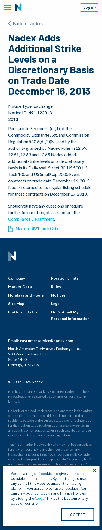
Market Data (20, 286)
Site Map (16, 303)
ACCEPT (77, 514)
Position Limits (65, 278)
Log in (88, 7)
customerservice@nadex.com (46, 340)
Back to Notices (25, 23)
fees (43, 454)
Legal (56, 303)
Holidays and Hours (26, 295)
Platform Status (23, 312)
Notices (58, 295)
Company (16, 278)
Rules (56, 286)
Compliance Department (31, 218)
